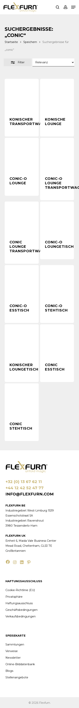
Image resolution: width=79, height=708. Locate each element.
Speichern (30, 42)
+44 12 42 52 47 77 (24, 488)
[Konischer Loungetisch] (22, 341)
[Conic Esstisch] (57, 341)
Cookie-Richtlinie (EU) (20, 590)
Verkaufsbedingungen (20, 616)
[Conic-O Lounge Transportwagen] (57, 155)
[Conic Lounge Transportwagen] (22, 218)
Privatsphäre (14, 596)
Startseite (11, 42)
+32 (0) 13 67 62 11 (23, 481)
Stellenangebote (16, 677)
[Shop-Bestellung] (53, 62)
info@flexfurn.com (29, 494)
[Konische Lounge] (57, 95)
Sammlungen (14, 644)
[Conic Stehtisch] (22, 400)
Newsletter (13, 657)
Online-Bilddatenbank (20, 664)
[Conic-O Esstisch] (22, 282)
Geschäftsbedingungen (21, 610)
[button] (73, 7)
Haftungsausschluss (19, 603)
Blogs (9, 671)
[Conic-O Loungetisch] (57, 218)
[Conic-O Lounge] (22, 155)
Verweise (11, 651)
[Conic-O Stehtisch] (57, 282)
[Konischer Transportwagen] (22, 95)
